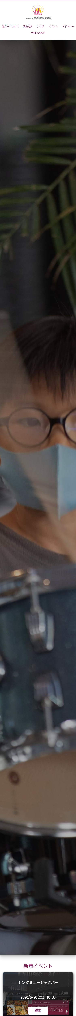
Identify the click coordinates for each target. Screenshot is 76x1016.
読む (38, 1010)
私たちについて (10, 26)
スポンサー (68, 26)
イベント (53, 26)
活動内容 (27, 26)
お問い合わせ (38, 33)
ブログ (40, 26)
